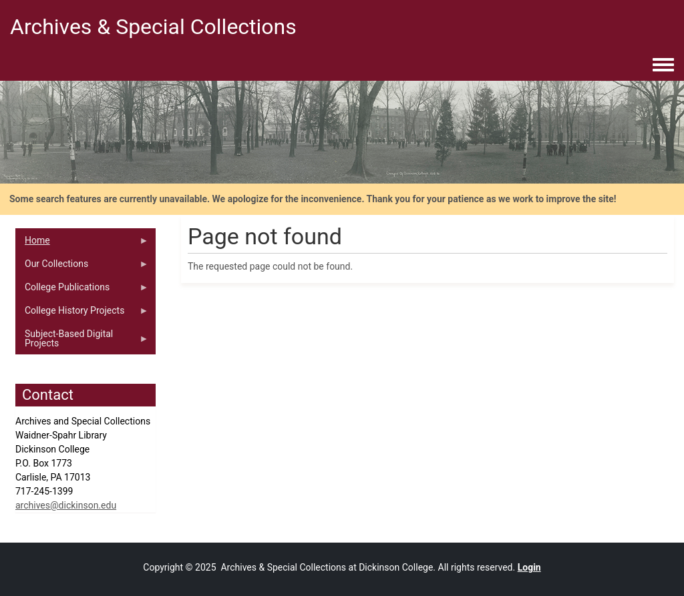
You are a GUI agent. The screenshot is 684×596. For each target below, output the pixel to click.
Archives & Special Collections (153, 26)
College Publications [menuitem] (82, 290)
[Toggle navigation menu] (663, 65)
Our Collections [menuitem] (82, 267)
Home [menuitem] (82, 243)
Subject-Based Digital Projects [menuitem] (82, 341)
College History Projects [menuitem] (82, 313)
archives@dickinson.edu (65, 505)
